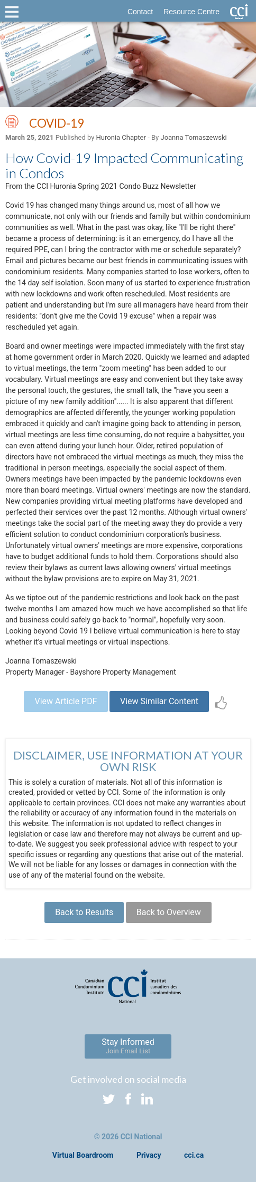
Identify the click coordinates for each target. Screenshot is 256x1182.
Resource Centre (191, 11)
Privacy (148, 1155)
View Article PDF (65, 701)
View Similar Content (159, 701)
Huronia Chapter (121, 137)
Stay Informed (128, 1046)
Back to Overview (168, 912)
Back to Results (84, 912)
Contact (140, 11)
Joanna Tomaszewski (193, 137)
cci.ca (194, 1155)
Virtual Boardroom (83, 1155)
